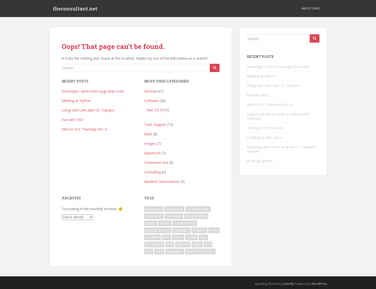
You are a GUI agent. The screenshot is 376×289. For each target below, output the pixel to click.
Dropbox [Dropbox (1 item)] (199, 230)
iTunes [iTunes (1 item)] (191, 237)
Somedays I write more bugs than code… (94, 91)
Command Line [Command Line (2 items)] (184, 223)
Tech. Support (155, 124)
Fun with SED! (72, 119)
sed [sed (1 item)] (208, 244)
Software (151, 100)
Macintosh (152, 153)
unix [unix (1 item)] (149, 251)
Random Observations (162, 181)
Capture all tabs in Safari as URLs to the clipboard (278, 116)
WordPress (319, 284)
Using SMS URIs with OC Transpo (88, 110)
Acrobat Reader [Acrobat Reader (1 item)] (198, 209)
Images (150, 143)
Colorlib (288, 284)
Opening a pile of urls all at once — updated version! (281, 149)
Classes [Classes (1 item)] (165, 223)
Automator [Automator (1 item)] (174, 216)
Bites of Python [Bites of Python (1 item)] (196, 216)
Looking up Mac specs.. (265, 137)
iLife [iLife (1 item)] (166, 237)
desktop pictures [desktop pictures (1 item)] (157, 230)
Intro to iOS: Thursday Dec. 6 (84, 129)
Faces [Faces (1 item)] (214, 230)
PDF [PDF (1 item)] (170, 244)
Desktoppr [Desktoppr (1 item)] (181, 230)
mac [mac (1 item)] (203, 237)
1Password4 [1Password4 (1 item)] (174, 209)
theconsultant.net (75, 8)
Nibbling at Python (76, 100)
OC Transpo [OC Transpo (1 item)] (154, 244)
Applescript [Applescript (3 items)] (154, 216)
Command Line (156, 162)
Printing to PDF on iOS (264, 128)
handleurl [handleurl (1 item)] (152, 237)
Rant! (148, 134)
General (150, 91)
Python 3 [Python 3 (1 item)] (183, 244)
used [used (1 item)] (159, 251)
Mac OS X (154, 110)
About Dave (310, 8)
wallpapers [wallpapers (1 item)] (175, 251)
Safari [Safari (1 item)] (197, 244)
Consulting (152, 172)
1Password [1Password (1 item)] (153, 209)
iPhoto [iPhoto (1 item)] (178, 237)
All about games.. (260, 160)
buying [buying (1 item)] (150, 223)
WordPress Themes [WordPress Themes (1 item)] (200, 251)
